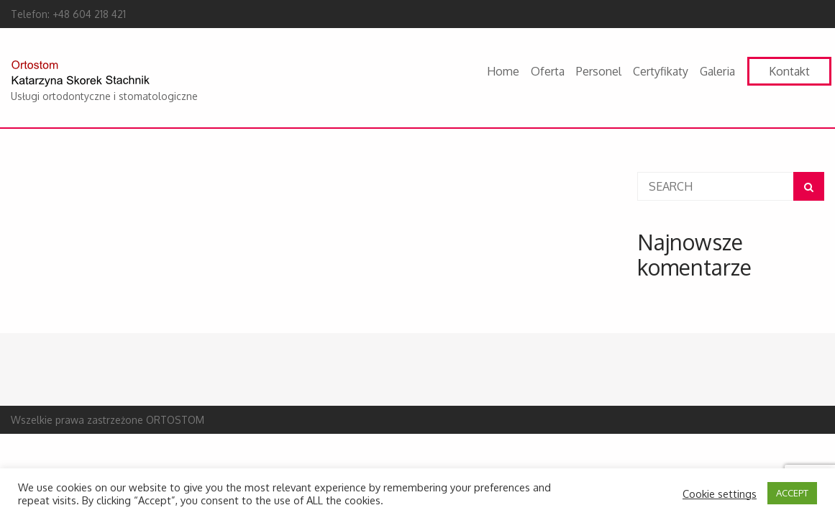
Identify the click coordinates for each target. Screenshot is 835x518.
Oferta (548, 71)
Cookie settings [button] (720, 493)
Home (503, 71)
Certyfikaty (660, 71)
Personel (598, 71)
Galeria (717, 71)
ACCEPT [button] (792, 493)
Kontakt (789, 71)
